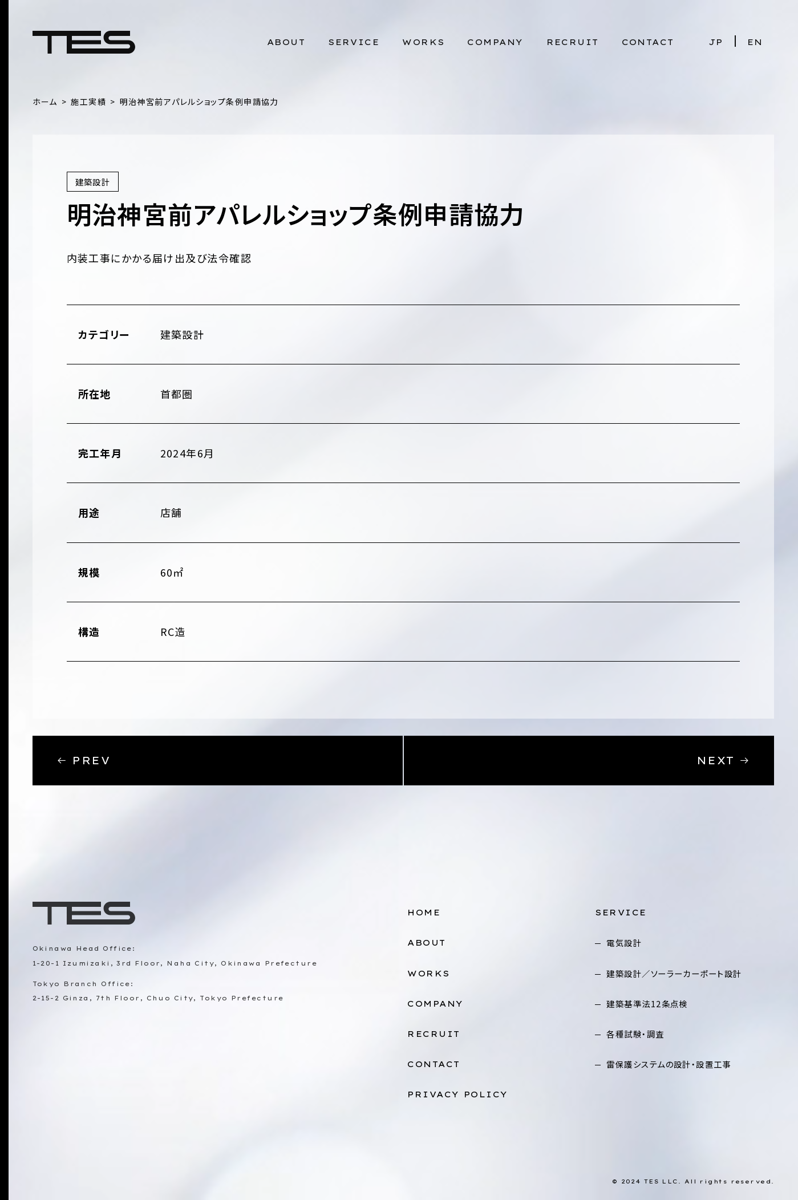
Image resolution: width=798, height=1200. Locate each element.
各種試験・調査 (635, 1034)
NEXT (723, 760)
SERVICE (353, 42)
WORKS (423, 42)
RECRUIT (572, 42)
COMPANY (495, 42)
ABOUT (286, 42)
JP (715, 42)
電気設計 (624, 942)
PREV (83, 760)
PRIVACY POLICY (457, 1094)
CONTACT (648, 42)
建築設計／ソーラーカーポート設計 (674, 973)
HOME (423, 912)
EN (755, 42)
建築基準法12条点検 (646, 1004)
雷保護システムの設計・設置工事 (668, 1064)
